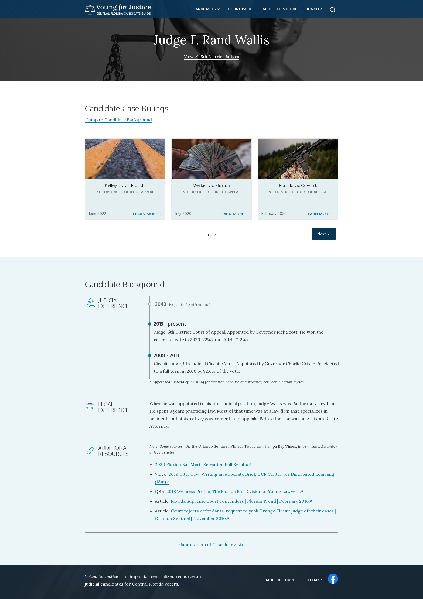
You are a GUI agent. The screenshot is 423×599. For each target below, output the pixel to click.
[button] (206, 9)
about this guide (280, 9)
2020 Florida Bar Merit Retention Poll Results (201, 464)
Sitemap (313, 580)
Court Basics (241, 9)
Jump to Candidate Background (118, 120)
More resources (283, 580)
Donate (312, 9)
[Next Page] (324, 234)
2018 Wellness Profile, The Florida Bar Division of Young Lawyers (233, 491)
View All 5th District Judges (211, 56)
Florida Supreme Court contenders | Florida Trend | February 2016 (240, 501)
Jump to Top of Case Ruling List (211, 544)
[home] (118, 9)
